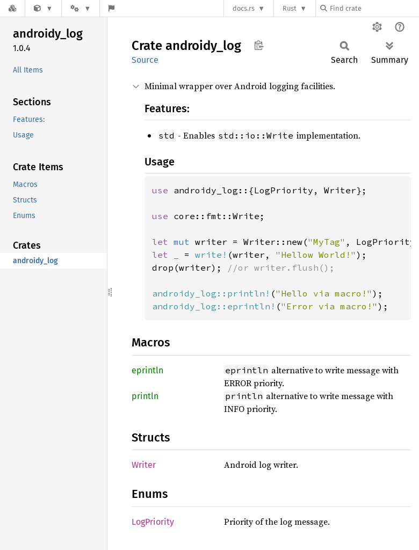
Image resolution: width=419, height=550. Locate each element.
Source (145, 60)
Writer (144, 465)
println (145, 396)
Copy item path (259, 45)
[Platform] (80, 8)
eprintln (147, 370)
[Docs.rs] (12, 8)
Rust (290, 8)
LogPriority (153, 522)
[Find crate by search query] (374, 8)
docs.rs (244, 8)
